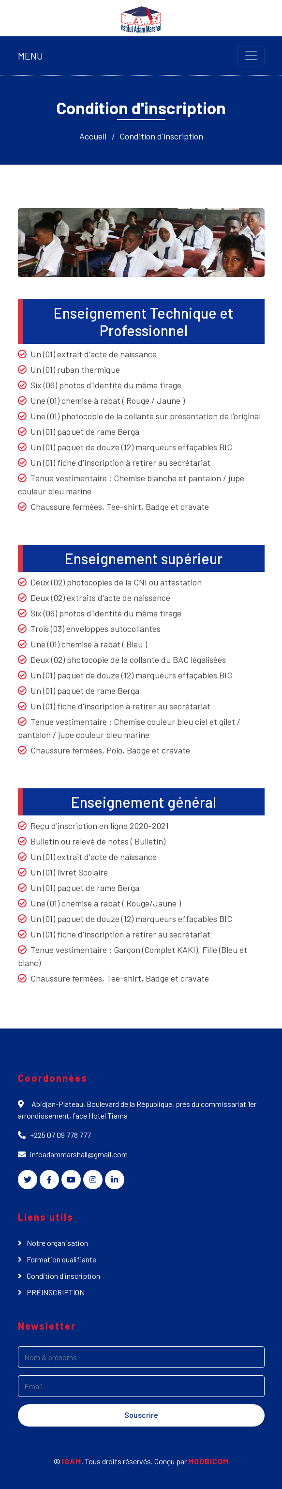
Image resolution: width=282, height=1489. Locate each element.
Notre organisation (57, 1242)
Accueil (92, 136)
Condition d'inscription (161, 136)
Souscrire (141, 1414)
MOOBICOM (208, 1461)
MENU (30, 55)
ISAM (71, 1461)
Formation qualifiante (61, 1259)
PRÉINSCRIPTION (56, 1292)
